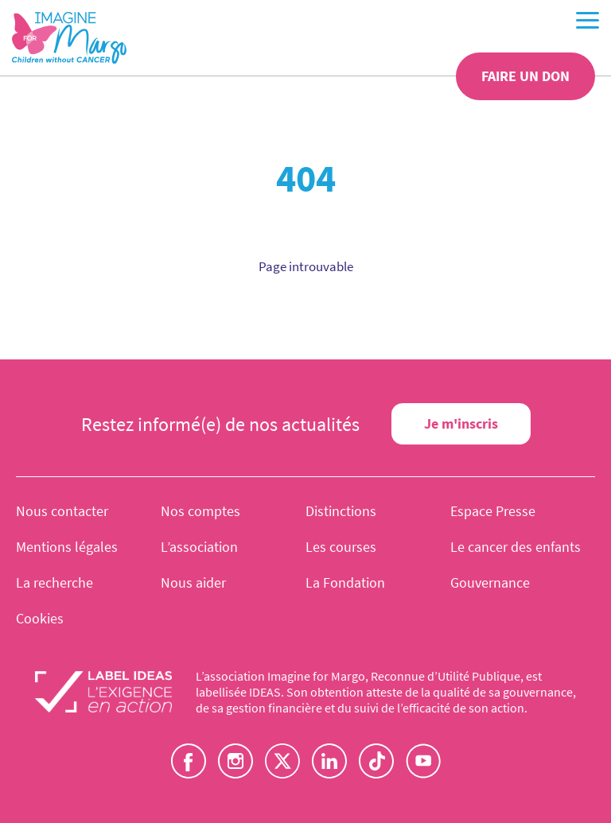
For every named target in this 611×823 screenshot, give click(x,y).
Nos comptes (200, 511)
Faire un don (525, 76)
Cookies (40, 618)
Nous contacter (62, 511)
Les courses (341, 547)
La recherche (54, 582)
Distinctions (341, 511)
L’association (199, 547)
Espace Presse (492, 511)
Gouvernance (490, 582)
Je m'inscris (461, 423)
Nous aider (193, 582)
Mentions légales (67, 547)
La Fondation (345, 582)
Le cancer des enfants (515, 547)
